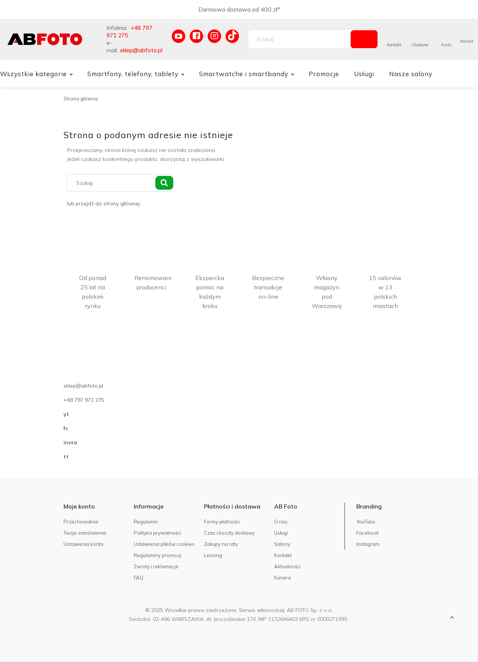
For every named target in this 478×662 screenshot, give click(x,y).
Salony (282, 544)
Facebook (367, 533)
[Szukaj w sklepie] (301, 39)
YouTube (365, 522)
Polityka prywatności (157, 533)
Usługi (281, 533)
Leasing (213, 555)
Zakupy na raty (221, 544)
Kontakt (394, 44)
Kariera (282, 578)
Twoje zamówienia (84, 533)
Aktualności (287, 566)
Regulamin (146, 522)
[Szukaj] (364, 39)
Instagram (367, 544)
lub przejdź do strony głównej (103, 203)
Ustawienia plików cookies (164, 544)
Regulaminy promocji (157, 555)
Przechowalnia (80, 522)
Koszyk (467, 41)
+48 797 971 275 (83, 400)
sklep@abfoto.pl (141, 50)
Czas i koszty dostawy (229, 533)
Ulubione (420, 44)
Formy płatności (222, 522)
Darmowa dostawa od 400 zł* (239, 9)
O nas (281, 522)
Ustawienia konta (83, 544)
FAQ (138, 578)
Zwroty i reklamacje (156, 566)
